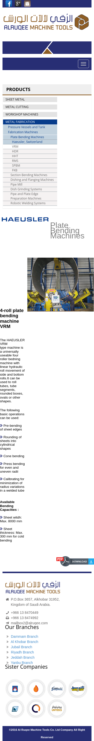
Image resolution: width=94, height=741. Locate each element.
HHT (15, 156)
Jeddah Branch (22, 657)
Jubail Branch (21, 647)
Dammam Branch (24, 636)
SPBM (16, 165)
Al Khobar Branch (24, 642)
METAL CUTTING (17, 107)
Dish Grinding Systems (26, 189)
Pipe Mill (16, 184)
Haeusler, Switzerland (27, 142)
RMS (15, 161)
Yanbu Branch (22, 663)
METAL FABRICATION (20, 122)
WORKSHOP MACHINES (22, 114)
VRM (15, 146)
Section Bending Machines (29, 175)
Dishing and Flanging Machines (32, 180)
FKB (14, 170)
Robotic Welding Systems (28, 203)
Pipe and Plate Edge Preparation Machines (26, 196)
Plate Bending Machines (27, 137)
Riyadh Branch (22, 652)
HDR (15, 151)
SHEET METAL (15, 99)
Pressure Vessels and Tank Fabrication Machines (26, 129)
